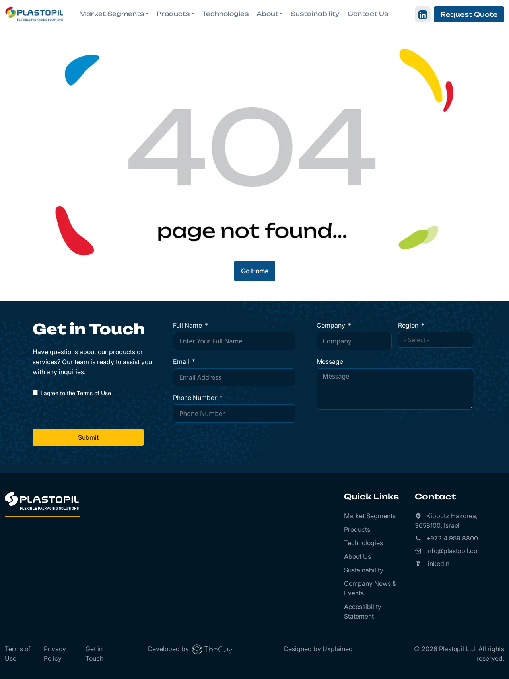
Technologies (225, 14)
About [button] (267, 14)
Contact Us (368, 14)
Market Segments (370, 516)
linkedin (437, 564)
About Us (357, 556)
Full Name (187, 325)
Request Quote (469, 14)
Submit (88, 437)
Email (181, 361)
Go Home (254, 271)
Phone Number (195, 398)
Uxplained (337, 649)
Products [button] (173, 14)
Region (408, 325)
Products (357, 529)
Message (330, 361)
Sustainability (315, 14)
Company (331, 325)
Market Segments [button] (111, 14)
